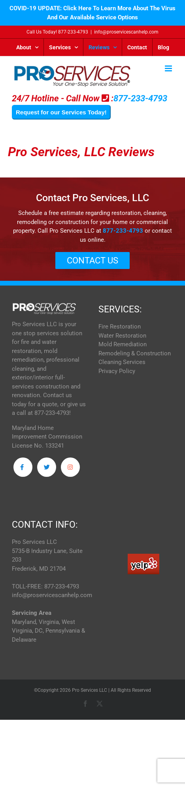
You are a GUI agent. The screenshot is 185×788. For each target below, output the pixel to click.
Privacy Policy (116, 371)
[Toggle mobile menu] (169, 68)
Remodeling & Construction (134, 353)
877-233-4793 (73, 32)
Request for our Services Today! (61, 112)
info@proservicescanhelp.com (126, 32)
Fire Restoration (119, 326)
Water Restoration (122, 335)
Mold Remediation (122, 344)
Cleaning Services (121, 362)
